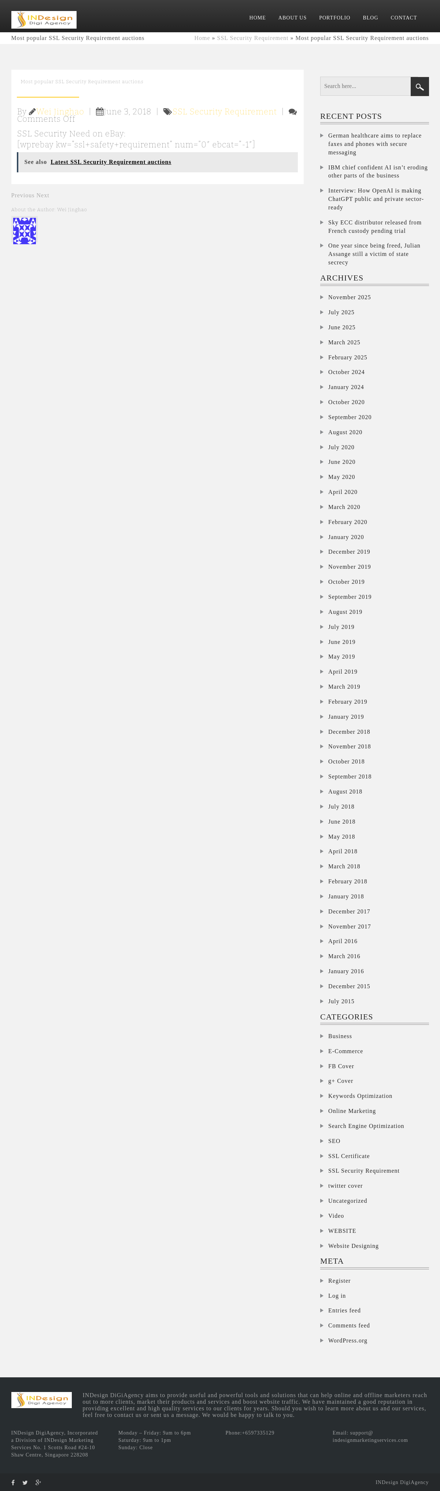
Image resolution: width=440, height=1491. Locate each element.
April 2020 (343, 492)
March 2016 (344, 956)
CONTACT (404, 18)
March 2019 (344, 687)
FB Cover (341, 1066)
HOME (257, 18)
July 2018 (341, 806)
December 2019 (349, 552)
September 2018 (349, 776)
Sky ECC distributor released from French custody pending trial (375, 226)
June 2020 (341, 462)
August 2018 (345, 791)
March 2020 (344, 507)
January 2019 (346, 717)
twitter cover (345, 1186)
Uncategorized (347, 1201)
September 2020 (349, 417)
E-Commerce (345, 1051)
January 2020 (346, 537)
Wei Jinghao (60, 112)
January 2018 (346, 896)
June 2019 (341, 642)
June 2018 (341, 821)
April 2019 (343, 671)
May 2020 (341, 477)
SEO (334, 1141)
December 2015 (349, 986)
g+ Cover (340, 1081)
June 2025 (341, 327)
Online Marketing (352, 1111)
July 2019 (341, 627)
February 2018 (347, 881)
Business (340, 1036)
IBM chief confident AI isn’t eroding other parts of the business (378, 171)
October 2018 (346, 761)
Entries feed (344, 1310)
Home (202, 38)
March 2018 (344, 866)
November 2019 (349, 567)
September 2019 (349, 597)
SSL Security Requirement (253, 38)
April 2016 (343, 941)
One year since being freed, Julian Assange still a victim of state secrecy (374, 253)
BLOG (370, 18)
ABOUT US (292, 18)
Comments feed (349, 1325)
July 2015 (341, 1001)
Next (43, 195)
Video (336, 1216)
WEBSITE (342, 1231)
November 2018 (349, 746)
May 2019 (341, 656)
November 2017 (349, 926)
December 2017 (349, 911)
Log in (337, 1296)
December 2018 (349, 732)
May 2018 (341, 837)
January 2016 (346, 971)
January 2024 (346, 387)
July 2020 (341, 447)
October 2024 (346, 372)
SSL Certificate (349, 1156)
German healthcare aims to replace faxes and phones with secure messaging (375, 143)
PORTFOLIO (334, 18)
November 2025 (349, 297)
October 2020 (346, 402)
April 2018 (343, 851)
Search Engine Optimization (366, 1126)
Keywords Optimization (360, 1096)
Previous (23, 195)
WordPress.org (347, 1340)
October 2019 (346, 582)
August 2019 (345, 612)
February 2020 (347, 522)
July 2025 (341, 312)
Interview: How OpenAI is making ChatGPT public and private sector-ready (376, 198)
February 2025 (347, 357)
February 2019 (347, 702)
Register (339, 1281)
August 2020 (345, 432)
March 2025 (344, 342)
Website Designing (353, 1246)
